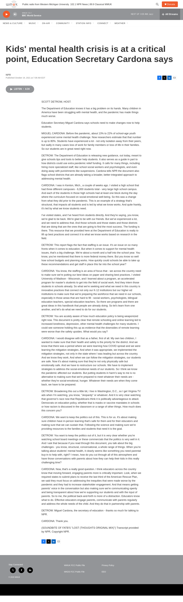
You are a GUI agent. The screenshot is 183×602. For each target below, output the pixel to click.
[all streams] (170, 20)
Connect (103, 30)
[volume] (15, 21)
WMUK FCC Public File (74, 572)
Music (32, 30)
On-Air (46, 30)
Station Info (83, 30)
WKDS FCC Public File (74, 578)
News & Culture (13, 30)
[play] (6, 20)
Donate (172, 7)
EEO (104, 578)
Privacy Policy (108, 572)
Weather (120, 30)
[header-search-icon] (158, 7)
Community (63, 30)
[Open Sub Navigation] (25, 30)
